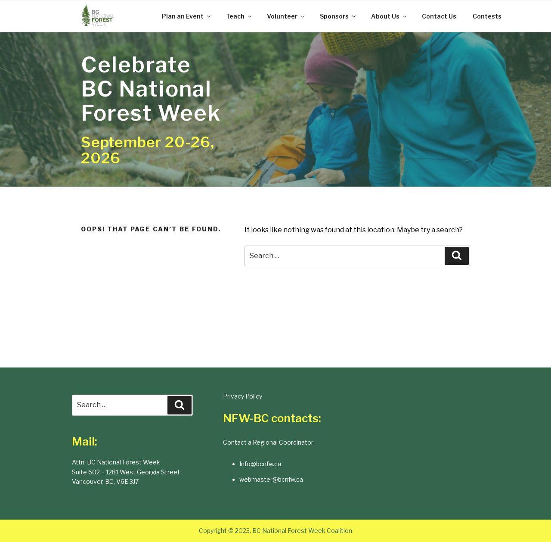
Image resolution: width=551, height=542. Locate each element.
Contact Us (439, 16)
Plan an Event (187, 16)
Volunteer (286, 16)
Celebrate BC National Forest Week (151, 89)
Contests (487, 16)
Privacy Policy (242, 396)
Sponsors (338, 16)
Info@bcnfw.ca (260, 463)
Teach (239, 16)
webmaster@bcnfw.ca (271, 479)
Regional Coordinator (283, 442)
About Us (389, 16)
